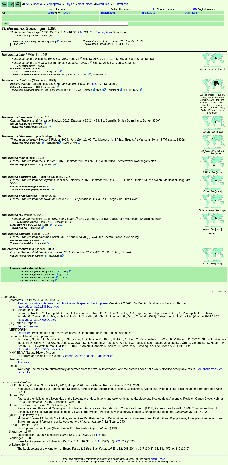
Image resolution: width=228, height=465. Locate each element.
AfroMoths (43, 41)
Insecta (37, 4)
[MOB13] (44, 35)
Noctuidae (102, 4)
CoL (53, 41)
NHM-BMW (17, 44)
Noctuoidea (85, 4)
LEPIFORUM (132, 89)
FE (114, 44)
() (149, 12)
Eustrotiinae (120, 4)
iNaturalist (66, 41)
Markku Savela (158, 459)
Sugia (50, 12)
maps (221, 69)
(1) (82, 120)
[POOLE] (33, 35)
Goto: (65, 23)
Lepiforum (23, 332)
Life (26, 4)
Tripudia (65, 12)
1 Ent (72, 58)
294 (80, 32)
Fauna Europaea (28, 326)
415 (93, 83)
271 (118, 441)
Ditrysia (69, 4)
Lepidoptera (53, 4)
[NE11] (121, 44)
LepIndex (30, 41)
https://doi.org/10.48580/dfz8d (36, 319)
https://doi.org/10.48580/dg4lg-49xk (40, 349)
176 (98, 434)
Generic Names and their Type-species (88, 355)
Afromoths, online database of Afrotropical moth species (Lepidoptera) (62, 303)
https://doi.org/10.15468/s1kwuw (38, 306)
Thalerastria (108, 12)
